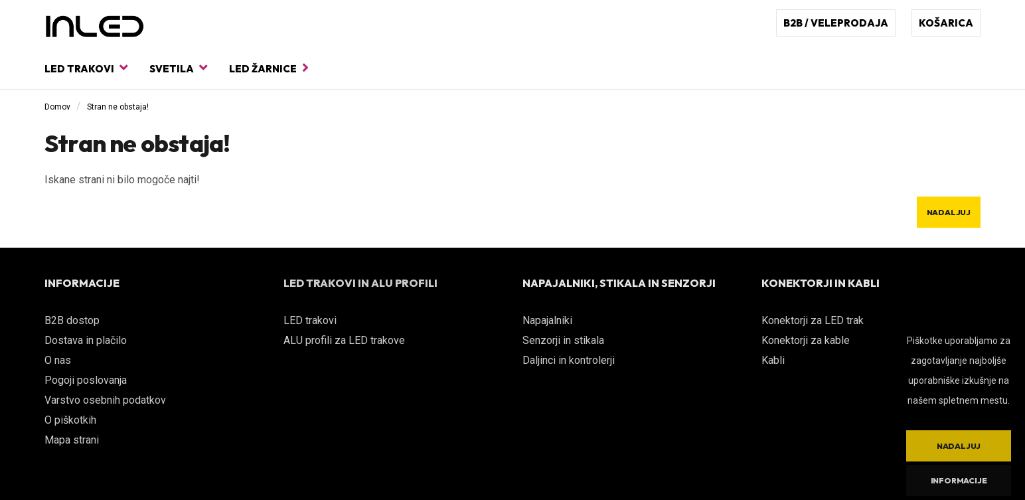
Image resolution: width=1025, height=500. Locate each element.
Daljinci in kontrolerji (568, 360)
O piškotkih (70, 420)
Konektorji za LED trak (812, 320)
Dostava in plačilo (85, 340)
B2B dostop (72, 320)
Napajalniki (547, 320)
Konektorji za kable (805, 340)
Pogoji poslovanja (85, 380)
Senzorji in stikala (563, 340)
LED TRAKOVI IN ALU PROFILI (360, 283)
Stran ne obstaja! (118, 107)
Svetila (178, 68)
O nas (57, 360)
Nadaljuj (949, 212)
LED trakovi (85, 68)
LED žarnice (269, 68)
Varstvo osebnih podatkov (105, 400)
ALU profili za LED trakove (344, 340)
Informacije (959, 480)
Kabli (773, 360)
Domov (57, 107)
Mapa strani (71, 440)
